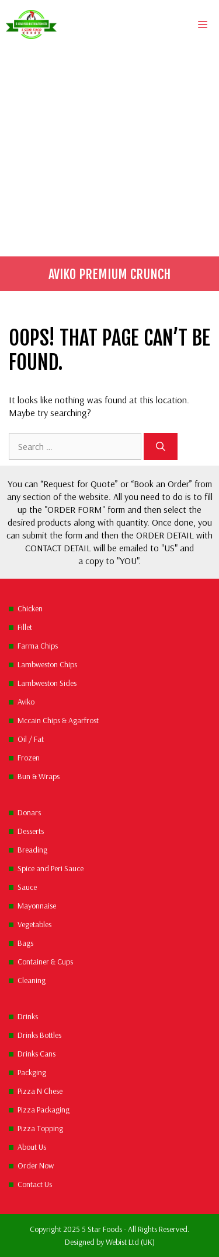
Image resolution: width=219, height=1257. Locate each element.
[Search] (161, 446)
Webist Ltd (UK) (130, 1242)
